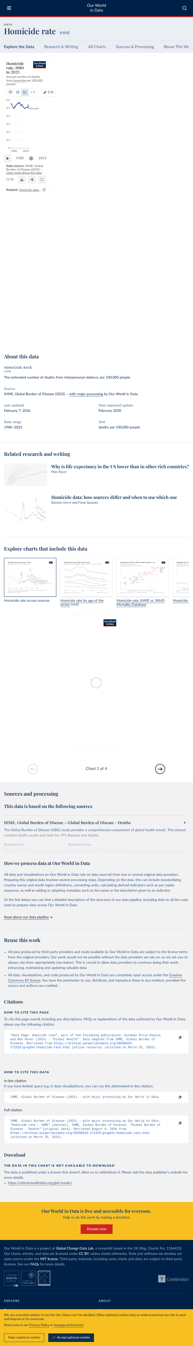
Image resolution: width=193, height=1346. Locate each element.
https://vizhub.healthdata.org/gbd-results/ (40, 1188)
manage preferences (68, 1325)
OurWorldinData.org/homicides (25, 336)
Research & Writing (61, 47)
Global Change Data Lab (74, 1253)
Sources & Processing (135, 47)
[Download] (163, 334)
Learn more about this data (106, 331)
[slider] (34, 322)
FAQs (34, 1269)
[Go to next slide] (160, 769)
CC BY (51, 336)
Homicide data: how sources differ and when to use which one (141, 343)
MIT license (49, 1264)
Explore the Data (19, 47)
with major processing (86, 394)
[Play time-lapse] (10, 322)
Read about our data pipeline (28, 917)
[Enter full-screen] (183, 334)
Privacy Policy (39, 1325)
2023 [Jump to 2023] (180, 322)
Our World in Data (96, 8)
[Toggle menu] (9, 8)
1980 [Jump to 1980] (22, 322)
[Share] (173, 334)
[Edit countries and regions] (164, 80)
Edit (166, 79)
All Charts (97, 47)
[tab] (17, 79)
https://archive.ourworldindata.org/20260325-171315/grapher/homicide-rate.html (80, 1137)
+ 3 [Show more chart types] (70, 79)
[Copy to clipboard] (175, 1038)
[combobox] (184, 8)
